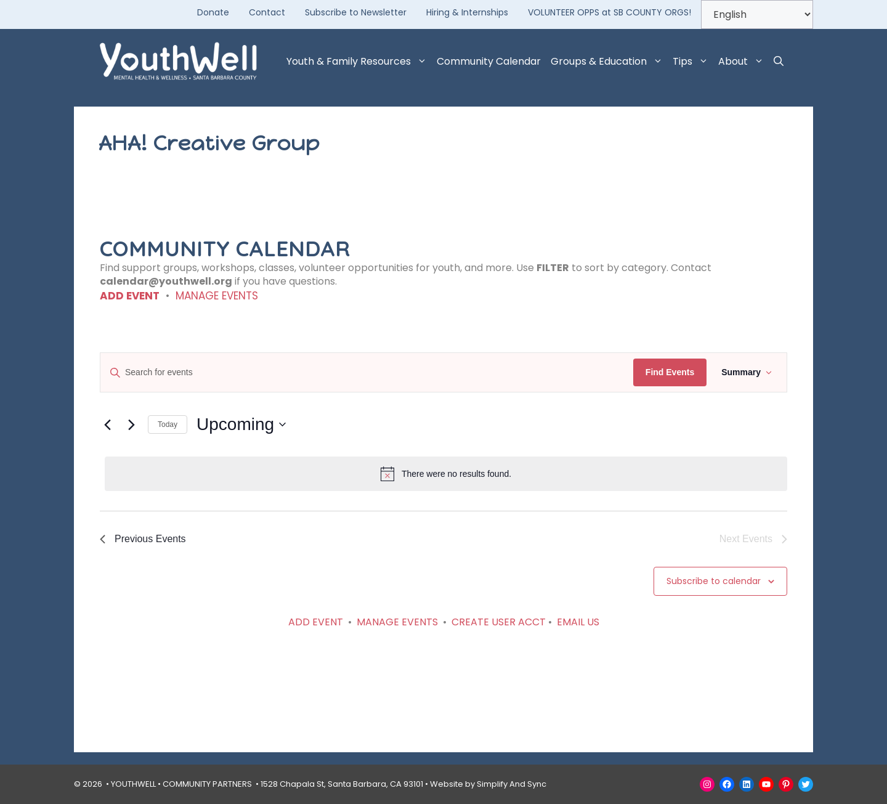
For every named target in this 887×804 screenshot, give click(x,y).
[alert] (446, 474)
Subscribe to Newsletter (356, 12)
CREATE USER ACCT (499, 622)
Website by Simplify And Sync (488, 784)
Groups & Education (609, 61)
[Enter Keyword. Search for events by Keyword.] (366, 372)
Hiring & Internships (467, 12)
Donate (213, 12)
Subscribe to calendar (713, 581)
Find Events (670, 372)
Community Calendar (489, 61)
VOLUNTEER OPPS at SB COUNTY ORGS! (609, 12)
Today (167, 424)
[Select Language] (757, 14)
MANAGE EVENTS (217, 295)
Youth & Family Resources (359, 61)
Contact (267, 12)
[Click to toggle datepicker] (241, 424)
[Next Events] (131, 424)
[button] (778, 61)
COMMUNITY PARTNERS (207, 784)
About (743, 61)
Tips (693, 61)
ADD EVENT (130, 295)
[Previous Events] (107, 424)
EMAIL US (578, 622)
